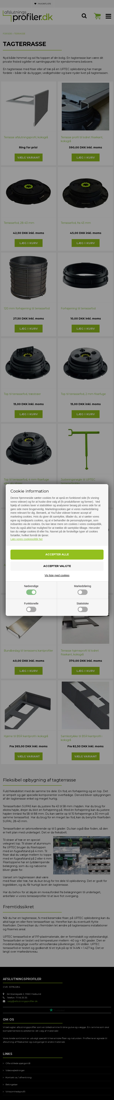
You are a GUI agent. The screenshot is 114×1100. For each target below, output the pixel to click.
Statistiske (83, 607)
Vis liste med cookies (57, 575)
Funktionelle (31, 607)
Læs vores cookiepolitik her (26, 539)
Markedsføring (82, 590)
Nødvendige (31, 590)
